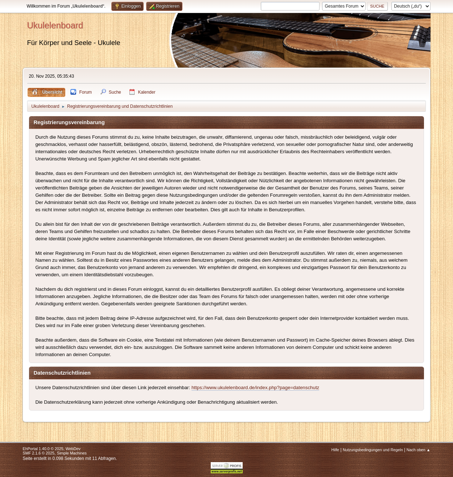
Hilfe (335, 450)
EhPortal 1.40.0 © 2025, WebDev (51, 449)
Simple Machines (72, 453)
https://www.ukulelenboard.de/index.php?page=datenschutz (255, 387)
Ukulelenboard (55, 25)
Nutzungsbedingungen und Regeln (373, 450)
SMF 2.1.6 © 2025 (38, 453)
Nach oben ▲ (419, 450)
